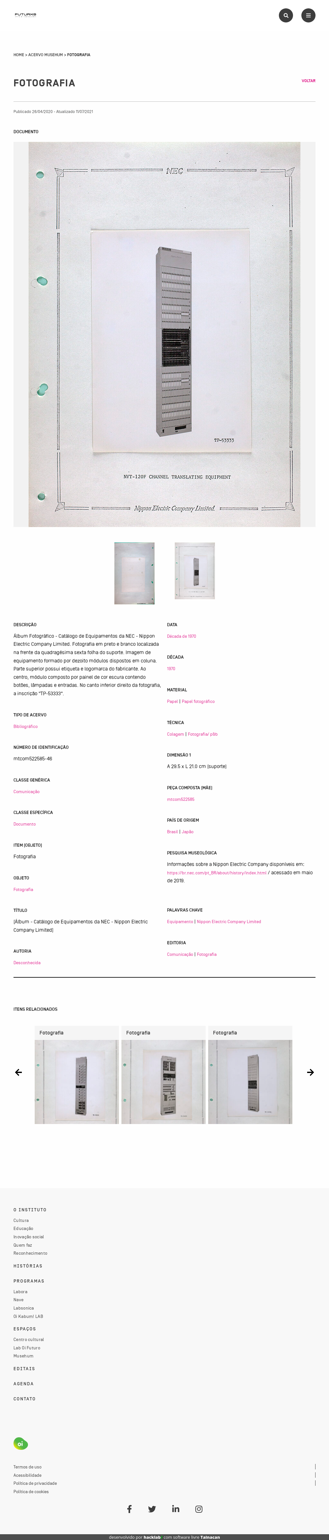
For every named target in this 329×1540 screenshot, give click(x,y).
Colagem (175, 734)
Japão (187, 831)
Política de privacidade (35, 1483)
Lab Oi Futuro (26, 1347)
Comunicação (26, 791)
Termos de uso (27, 1466)
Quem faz (22, 1245)
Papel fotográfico (198, 701)
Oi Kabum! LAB (28, 1316)
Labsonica (23, 1308)
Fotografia (23, 889)
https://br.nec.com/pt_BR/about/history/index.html (217, 872)
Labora (20, 1291)
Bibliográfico (25, 726)
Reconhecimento (30, 1253)
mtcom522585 (180, 799)
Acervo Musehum (45, 54)
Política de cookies (31, 1491)
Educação (23, 1228)
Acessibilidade (27, 1475)
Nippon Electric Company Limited (229, 921)
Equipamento (180, 921)
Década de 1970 (181, 636)
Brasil (172, 831)
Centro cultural (28, 1339)
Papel (172, 701)
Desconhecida (26, 962)
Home (18, 54)
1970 (171, 668)
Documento (24, 823)
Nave (18, 1299)
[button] (18, 1072)
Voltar (309, 80)
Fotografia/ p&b (203, 734)
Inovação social (28, 1236)
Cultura (21, 1220)
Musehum (23, 1355)
